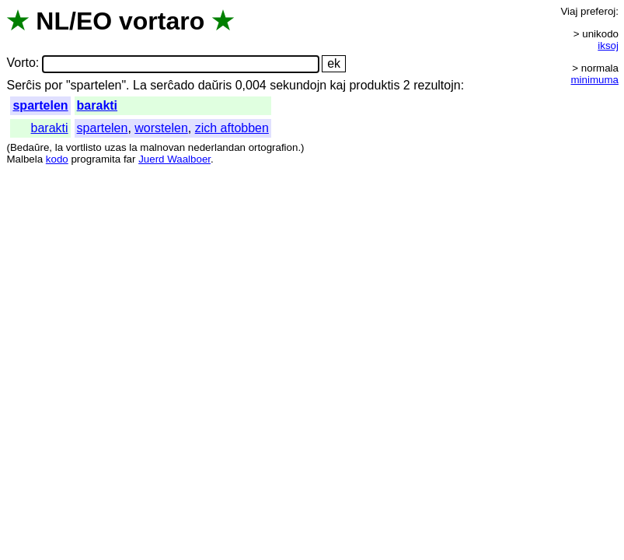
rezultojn (436, 85)
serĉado (172, 85)
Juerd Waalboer (174, 159)
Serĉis (23, 85)
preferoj (597, 11)
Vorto (20, 63)
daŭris (215, 85)
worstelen (160, 128)
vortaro (161, 21)
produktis (374, 85)
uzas (115, 147)
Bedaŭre (29, 147)
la (59, 147)
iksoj (608, 45)
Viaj (568, 11)
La (140, 85)
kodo (57, 159)
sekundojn (298, 85)
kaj (338, 85)
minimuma (595, 80)
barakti (97, 105)
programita (95, 159)
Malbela (24, 159)
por (53, 85)
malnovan (162, 147)
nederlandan (217, 147)
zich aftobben (232, 128)
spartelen (40, 105)
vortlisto (84, 147)
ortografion (273, 147)
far (130, 159)
